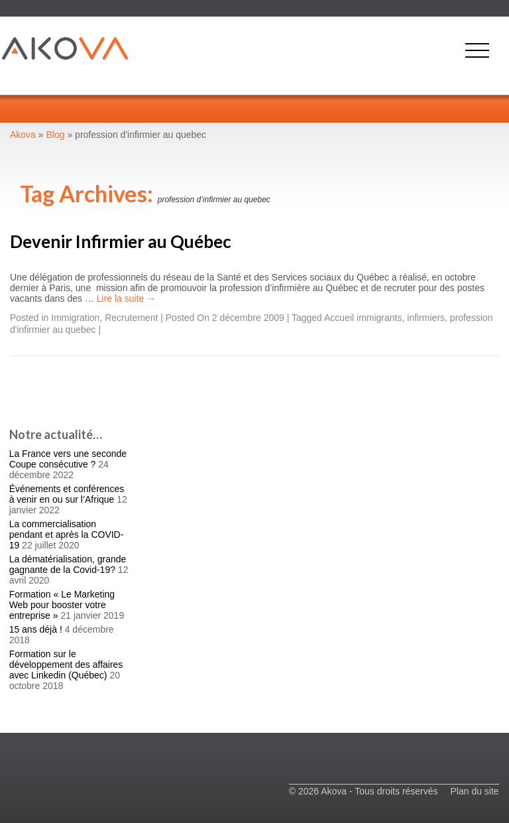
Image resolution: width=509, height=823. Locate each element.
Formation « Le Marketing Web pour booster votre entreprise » (62, 605)
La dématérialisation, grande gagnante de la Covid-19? (68, 564)
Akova (23, 134)
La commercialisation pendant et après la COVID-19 (66, 534)
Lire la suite (126, 298)
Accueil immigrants (363, 317)
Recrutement (131, 317)
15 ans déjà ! (35, 629)
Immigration (75, 317)
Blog (55, 134)
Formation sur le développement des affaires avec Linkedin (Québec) (66, 664)
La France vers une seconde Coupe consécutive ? (68, 459)
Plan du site (474, 791)
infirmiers (426, 317)
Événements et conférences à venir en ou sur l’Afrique (67, 494)
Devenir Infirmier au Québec (120, 241)
